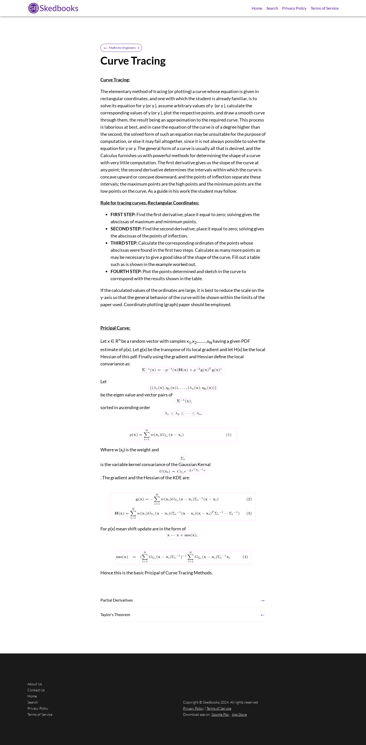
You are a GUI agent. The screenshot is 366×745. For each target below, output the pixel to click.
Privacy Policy (294, 8)
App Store (239, 714)
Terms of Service (325, 8)
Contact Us (36, 690)
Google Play (220, 714)
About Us (34, 684)
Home (257, 8)
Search (272, 8)
